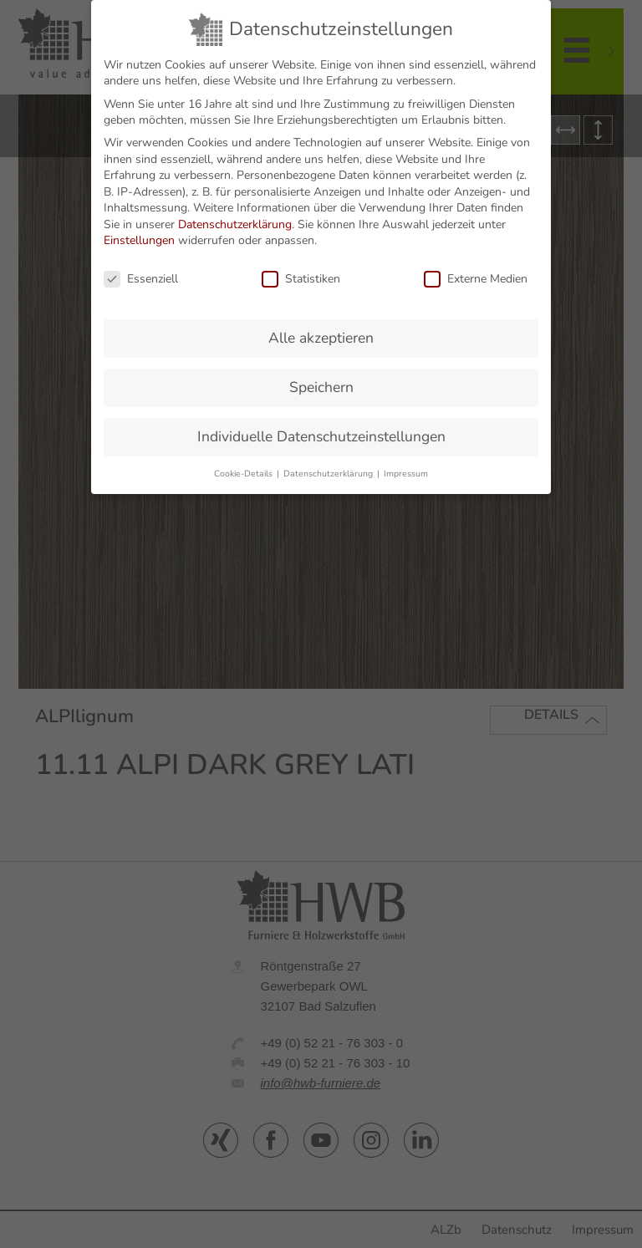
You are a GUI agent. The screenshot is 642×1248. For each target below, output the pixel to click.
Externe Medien (475, 271)
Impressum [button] (406, 465)
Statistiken (301, 271)
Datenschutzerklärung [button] (329, 465)
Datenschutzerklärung (235, 216)
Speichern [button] (321, 379)
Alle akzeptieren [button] (321, 329)
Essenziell (141, 271)
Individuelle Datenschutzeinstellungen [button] (321, 428)
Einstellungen (139, 233)
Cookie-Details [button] (244, 465)
